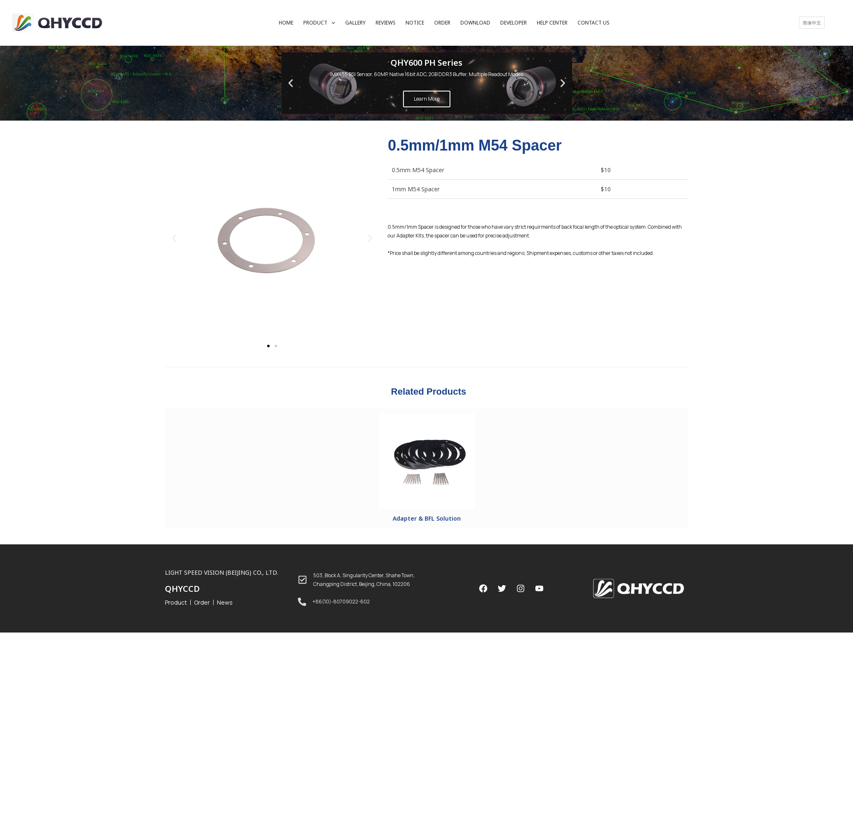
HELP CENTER (552, 22)
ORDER (442, 22)
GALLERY (355, 22)
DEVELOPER (513, 22)
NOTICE (415, 22)
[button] (423, 110)
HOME (286, 22)
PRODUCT (319, 23)
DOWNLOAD (475, 22)
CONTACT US (594, 22)
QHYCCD (182, 588)
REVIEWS (386, 22)
